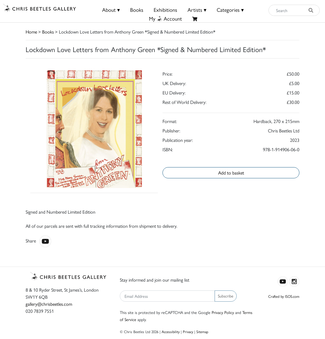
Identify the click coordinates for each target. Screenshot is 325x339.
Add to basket (231, 172)
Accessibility (171, 331)
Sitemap (202, 331)
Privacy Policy (223, 312)
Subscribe (225, 296)
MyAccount (165, 18)
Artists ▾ (197, 9)
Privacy (188, 331)
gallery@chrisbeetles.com (49, 303)
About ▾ (111, 9)
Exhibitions (165, 9)
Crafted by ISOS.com (283, 296)
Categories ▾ (230, 9)
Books (136, 9)
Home (31, 31)
